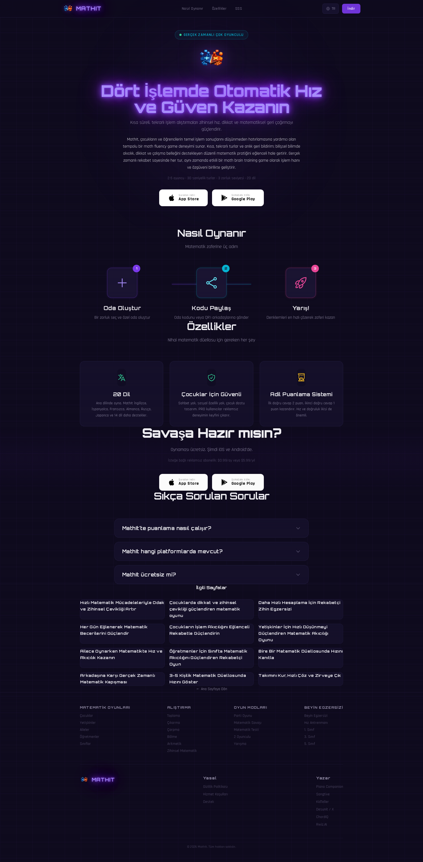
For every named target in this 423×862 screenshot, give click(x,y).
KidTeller (322, 801)
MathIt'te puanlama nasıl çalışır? (211, 528)
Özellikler (219, 8)
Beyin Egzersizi (316, 715)
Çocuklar (86, 715)
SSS (238, 8)
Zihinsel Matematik (182, 750)
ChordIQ (322, 817)
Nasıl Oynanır (192, 8)
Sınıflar (85, 743)
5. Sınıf (309, 743)
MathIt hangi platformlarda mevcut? (211, 551)
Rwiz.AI (321, 824)
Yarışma (240, 743)
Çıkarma (173, 722)
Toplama (173, 715)
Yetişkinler (88, 722)
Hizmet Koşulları (215, 794)
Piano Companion (329, 786)
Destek (208, 801)
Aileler (84, 729)
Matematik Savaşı (247, 722)
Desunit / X (325, 809)
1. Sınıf (309, 729)
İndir (351, 8)
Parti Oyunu (243, 715)
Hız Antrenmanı (316, 722)
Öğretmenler (89, 736)
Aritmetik (174, 743)
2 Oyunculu (242, 736)
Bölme (172, 736)
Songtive (323, 794)
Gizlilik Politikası (215, 786)
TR (330, 8)
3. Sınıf (309, 736)
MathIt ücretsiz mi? (211, 575)
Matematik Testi (246, 729)
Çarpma (173, 729)
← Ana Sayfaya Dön (211, 689)
